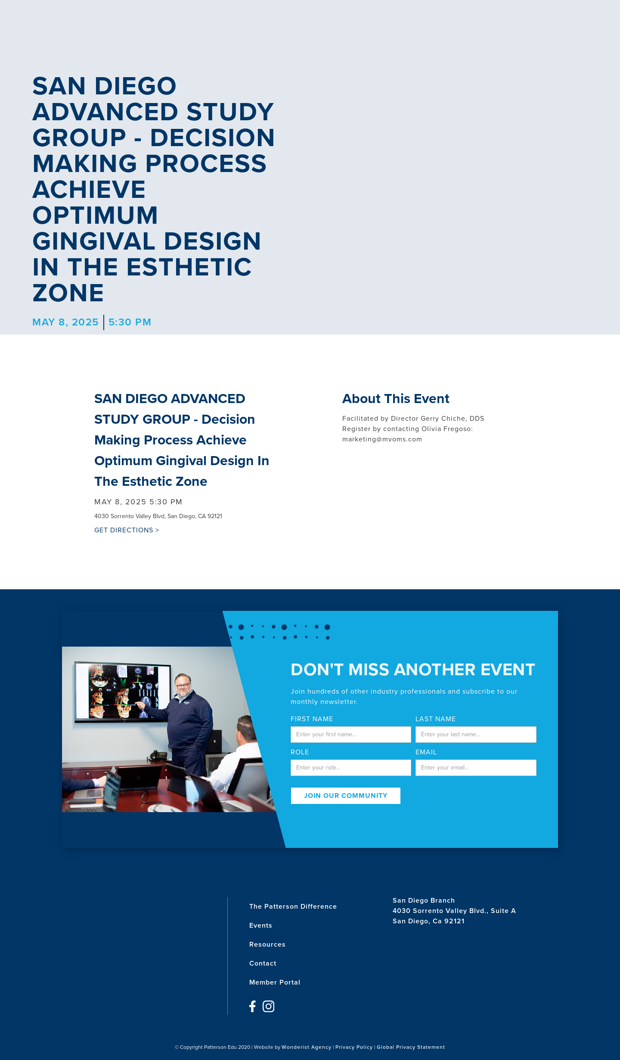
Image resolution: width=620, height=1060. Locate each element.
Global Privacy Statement (411, 1047)
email (426, 752)
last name (435, 719)
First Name (312, 719)
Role (300, 752)
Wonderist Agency (307, 1047)
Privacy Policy (354, 1047)
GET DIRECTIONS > (126, 530)
